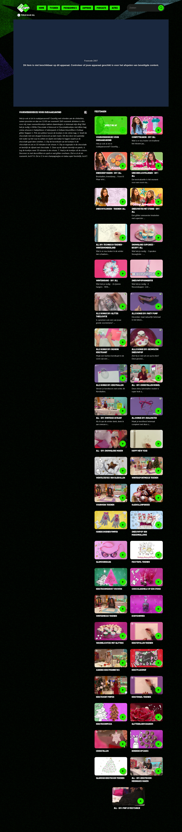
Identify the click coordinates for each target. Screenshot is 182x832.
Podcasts (101, 7)
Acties (115, 7)
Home (41, 7)
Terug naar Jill (28, 15)
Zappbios (86, 7)
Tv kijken (54, 7)
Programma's (70, 7)
